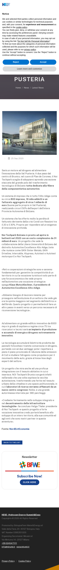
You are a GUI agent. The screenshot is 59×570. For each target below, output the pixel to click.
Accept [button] (43, 62)
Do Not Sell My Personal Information (33, 41)
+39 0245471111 (9, 543)
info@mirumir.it (8, 547)
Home (18, 88)
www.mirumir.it (22, 547)
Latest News (38, 88)
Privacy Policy (8, 561)
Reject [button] (16, 62)
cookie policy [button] (21, 27)
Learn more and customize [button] (29, 69)
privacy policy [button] (30, 49)
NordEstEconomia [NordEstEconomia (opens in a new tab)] (19, 429)
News (26, 88)
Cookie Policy (24, 561)
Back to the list (12, 442)
